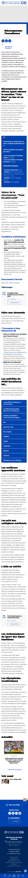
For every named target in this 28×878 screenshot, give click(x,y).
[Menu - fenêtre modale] (5, 876)
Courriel (11, 157)
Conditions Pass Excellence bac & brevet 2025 (15, 294)
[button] (25, 871)
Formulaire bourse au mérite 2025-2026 (14, 616)
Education (14, 755)
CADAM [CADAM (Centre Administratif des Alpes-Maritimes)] (18, 178)
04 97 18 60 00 (15, 845)
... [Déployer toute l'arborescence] (5, 44)
